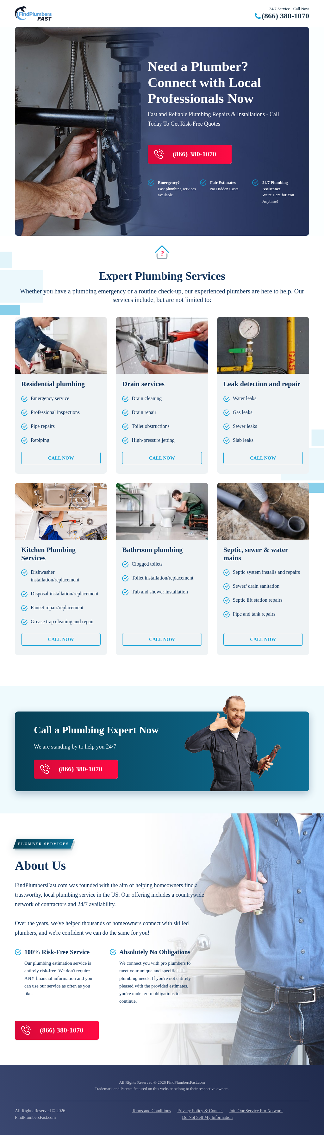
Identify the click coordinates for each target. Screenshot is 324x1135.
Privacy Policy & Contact (199, 1110)
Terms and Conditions (151, 1110)
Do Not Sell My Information (207, 1117)
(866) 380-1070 (285, 16)
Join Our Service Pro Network (256, 1110)
